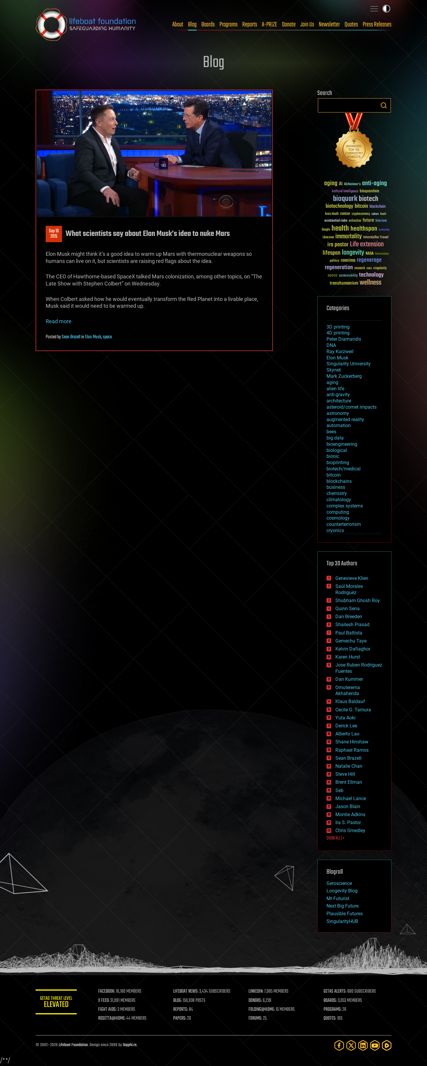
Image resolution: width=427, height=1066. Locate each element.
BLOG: (177, 1001)
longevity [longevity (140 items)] (353, 253)
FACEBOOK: (106, 991)
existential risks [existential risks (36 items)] (335, 221)
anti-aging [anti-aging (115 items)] (374, 183)
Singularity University (348, 364)
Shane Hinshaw (351, 742)
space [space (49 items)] (332, 275)
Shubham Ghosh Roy (357, 600)
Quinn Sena (347, 608)
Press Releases (377, 24)
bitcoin (333, 475)
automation (338, 425)
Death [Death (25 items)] (383, 214)
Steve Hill (345, 774)
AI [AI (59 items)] (340, 184)
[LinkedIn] (363, 1045)
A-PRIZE (269, 24)
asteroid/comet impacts (351, 407)
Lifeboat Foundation (73, 1045)
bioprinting (337, 462)
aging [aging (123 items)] (330, 183)
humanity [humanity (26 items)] (384, 230)
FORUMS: (255, 1018)
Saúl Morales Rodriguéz (349, 589)
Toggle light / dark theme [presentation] (386, 8)
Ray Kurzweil (339, 351)
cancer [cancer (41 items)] (345, 214)
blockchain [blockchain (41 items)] (377, 206)
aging (332, 382)
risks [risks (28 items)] (369, 268)
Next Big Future (342, 906)
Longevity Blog (342, 891)
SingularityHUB (342, 921)
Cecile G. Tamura (353, 710)
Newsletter (329, 24)
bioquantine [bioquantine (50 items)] (369, 190)
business (335, 487)
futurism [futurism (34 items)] (381, 221)
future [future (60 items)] (368, 220)
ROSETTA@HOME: (112, 1018)
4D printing (338, 333)
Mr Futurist (337, 898)
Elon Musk (93, 337)
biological (336, 450)
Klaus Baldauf (350, 701)
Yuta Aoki (345, 718)
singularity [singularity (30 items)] (380, 268)
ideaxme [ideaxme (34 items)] (328, 238)
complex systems (344, 506)
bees (331, 431)
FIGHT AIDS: (107, 1009)
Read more (58, 321)
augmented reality (345, 419)
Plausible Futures (344, 913)
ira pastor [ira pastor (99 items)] (337, 244)
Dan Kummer (349, 679)
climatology (338, 499)
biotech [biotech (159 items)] (368, 199)
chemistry (336, 493)
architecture (338, 401)
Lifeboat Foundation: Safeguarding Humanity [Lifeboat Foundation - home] (86, 24)
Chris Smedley (350, 830)
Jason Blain (347, 806)
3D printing (338, 327)
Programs (228, 24)
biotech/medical (343, 469)
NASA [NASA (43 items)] (370, 253)
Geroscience (339, 883)
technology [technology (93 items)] (371, 275)
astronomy (337, 413)
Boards (208, 24)
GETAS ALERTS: (335, 991)
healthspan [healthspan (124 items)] (363, 229)
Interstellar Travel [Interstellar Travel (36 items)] (375, 237)
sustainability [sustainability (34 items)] (348, 276)
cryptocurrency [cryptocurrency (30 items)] (361, 214)
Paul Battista (348, 633)
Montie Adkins (350, 814)
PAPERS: (180, 1018)
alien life (335, 388)
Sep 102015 (54, 234)
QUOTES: (330, 1018)
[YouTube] (375, 1045)
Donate (289, 24)
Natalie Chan (348, 766)
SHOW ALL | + (335, 838)
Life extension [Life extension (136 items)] (367, 244)
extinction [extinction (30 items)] (355, 221)
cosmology (338, 518)
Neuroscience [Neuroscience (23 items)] (382, 254)
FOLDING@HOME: (262, 1009)
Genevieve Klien (351, 578)
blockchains (339, 481)
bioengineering (341, 444)
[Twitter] (351, 1045)
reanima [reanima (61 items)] (348, 260)
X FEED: (104, 1001)
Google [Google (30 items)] (326, 230)
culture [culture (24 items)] (375, 214)
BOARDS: (330, 1001)
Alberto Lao (347, 734)
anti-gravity (338, 394)
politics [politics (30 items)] (334, 261)
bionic (332, 456)
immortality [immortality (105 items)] (348, 236)
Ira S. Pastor (348, 822)
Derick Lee (346, 726)
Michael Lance (350, 798)
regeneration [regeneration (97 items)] (339, 267)
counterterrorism (343, 524)
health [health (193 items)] (340, 228)
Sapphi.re (129, 1045)
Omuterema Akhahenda (347, 691)
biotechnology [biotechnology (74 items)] (339, 206)
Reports (249, 24)
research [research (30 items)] (359, 268)
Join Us (307, 24)
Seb (339, 790)
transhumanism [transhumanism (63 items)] (344, 283)
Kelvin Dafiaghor (352, 649)
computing (337, 512)
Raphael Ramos (352, 750)
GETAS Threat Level (56, 1003)
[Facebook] (339, 1045)
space (107, 337)
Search (384, 105)
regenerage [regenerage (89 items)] (369, 260)
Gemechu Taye (351, 641)
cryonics (335, 530)
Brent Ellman (348, 782)
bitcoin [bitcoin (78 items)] (361, 206)
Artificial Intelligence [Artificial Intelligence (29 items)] (345, 191)
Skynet (333, 370)
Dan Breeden (348, 616)
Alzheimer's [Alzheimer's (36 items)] (352, 184)
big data (335, 438)
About (177, 24)
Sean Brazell (71, 337)
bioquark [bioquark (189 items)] (345, 199)
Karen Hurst (347, 657)
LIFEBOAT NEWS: (186, 991)
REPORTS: (180, 1009)
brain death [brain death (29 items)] (332, 214)
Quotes (351, 24)
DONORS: (255, 1001)
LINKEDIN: (256, 991)
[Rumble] (386, 1045)
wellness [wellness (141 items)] (370, 283)
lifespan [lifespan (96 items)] (331, 253)
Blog (192, 24)
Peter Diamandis (343, 339)
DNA (331, 345)
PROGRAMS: (333, 1009)
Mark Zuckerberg (344, 376)
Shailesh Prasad (352, 624)
